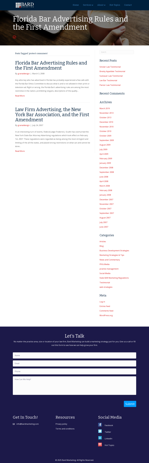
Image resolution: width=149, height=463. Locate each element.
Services (87, 5)
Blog (102, 246)
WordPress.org (106, 315)
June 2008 (104, 176)
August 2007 (105, 217)
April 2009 (104, 154)
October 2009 (105, 135)
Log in (102, 301)
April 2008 (104, 181)
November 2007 (106, 204)
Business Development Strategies (114, 250)
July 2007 (103, 222)
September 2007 (107, 213)
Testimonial (105, 282)
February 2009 (106, 158)
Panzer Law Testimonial (110, 85)
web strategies (106, 287)
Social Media (105, 273)
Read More (20, 95)
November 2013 (106, 113)
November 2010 (106, 126)
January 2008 (105, 195)
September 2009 (107, 140)
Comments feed (106, 310)
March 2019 (105, 108)
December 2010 (106, 122)
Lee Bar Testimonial (108, 80)
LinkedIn (108, 438)
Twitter (108, 432)
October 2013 (105, 117)
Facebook (109, 425)
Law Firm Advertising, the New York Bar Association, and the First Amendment (52, 115)
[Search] (117, 52)
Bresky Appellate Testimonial (112, 71)
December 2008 (106, 167)
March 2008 (105, 186)
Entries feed (105, 306)
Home (76, 5)
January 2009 (105, 163)
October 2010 (105, 131)
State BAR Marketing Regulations (114, 278)
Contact (128, 5)
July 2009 (103, 149)
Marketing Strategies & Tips (112, 255)
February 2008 (106, 190)
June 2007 (104, 227)
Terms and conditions (65, 428)
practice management (109, 269)
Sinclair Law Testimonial (110, 67)
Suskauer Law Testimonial (111, 76)
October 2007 (105, 208)
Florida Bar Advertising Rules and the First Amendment (51, 65)
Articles (103, 241)
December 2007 (106, 199)
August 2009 (105, 145)
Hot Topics (115, 5)
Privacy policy (61, 424)
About (100, 5)
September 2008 (107, 172)
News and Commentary (110, 259)
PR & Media (104, 264)
